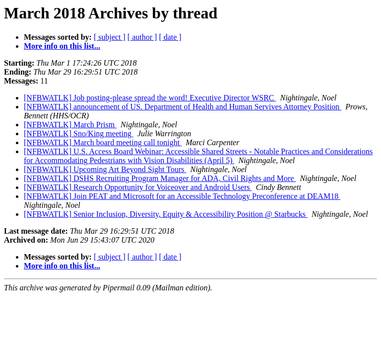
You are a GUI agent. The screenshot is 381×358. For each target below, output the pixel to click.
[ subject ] (110, 37)
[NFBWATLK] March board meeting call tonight (103, 142)
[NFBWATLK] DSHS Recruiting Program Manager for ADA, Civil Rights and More (160, 178)
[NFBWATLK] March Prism (70, 124)
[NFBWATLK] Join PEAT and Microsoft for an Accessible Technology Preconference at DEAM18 (182, 196)
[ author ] (142, 37)
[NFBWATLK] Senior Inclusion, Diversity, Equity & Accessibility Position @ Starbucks (166, 214)
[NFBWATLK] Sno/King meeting (78, 133)
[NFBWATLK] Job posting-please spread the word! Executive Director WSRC (150, 97)
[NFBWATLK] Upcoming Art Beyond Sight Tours (105, 169)
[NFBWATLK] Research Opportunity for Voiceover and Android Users (138, 187)
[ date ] (170, 37)
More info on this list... (62, 46)
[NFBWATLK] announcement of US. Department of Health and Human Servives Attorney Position (182, 106)
